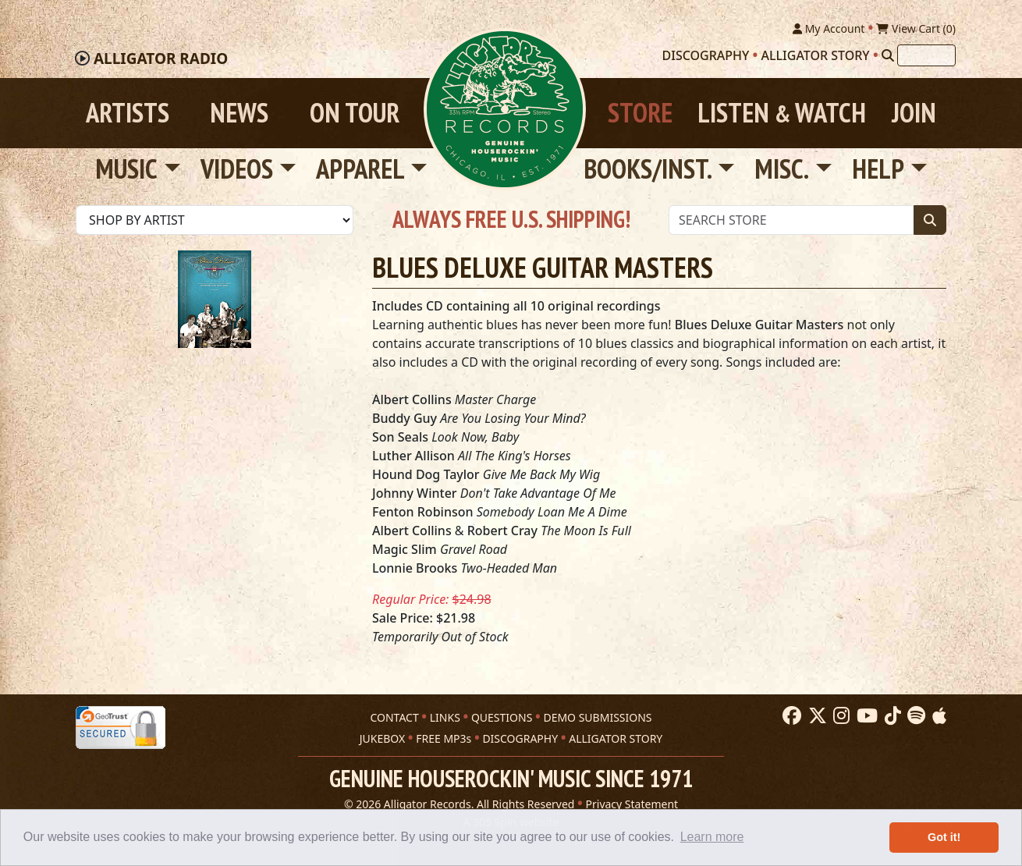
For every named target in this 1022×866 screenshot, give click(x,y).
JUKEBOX (382, 738)
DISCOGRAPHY (520, 738)
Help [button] (878, 168)
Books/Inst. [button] (648, 168)
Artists (127, 112)
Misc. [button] (781, 168)
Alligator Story (815, 55)
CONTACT (394, 717)
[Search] (888, 55)
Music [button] (126, 168)
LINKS (445, 717)
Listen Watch (781, 112)
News (239, 112)
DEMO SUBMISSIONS (597, 717)
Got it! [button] (944, 837)
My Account (828, 28)
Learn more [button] (712, 836)
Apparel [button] (360, 168)
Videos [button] (236, 168)
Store (640, 112)
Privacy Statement (632, 804)
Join (914, 112)
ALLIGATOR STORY (615, 738)
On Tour (354, 112)
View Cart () (916, 28)
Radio (161, 58)
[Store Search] (791, 220)
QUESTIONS (501, 717)
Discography (706, 55)
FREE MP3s (443, 738)
